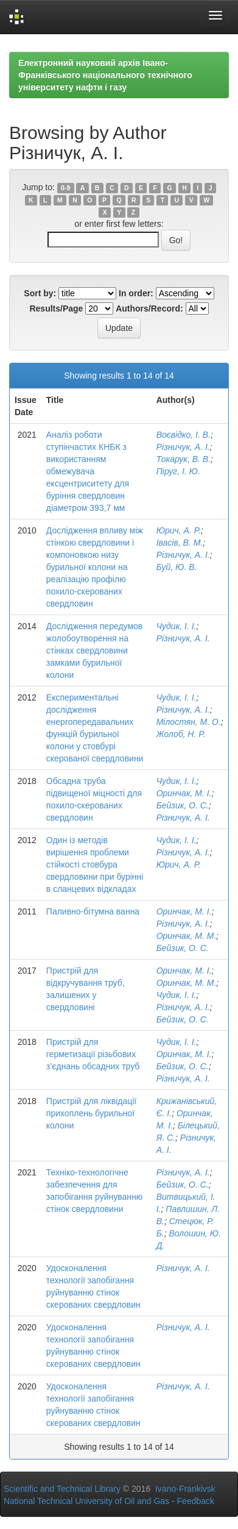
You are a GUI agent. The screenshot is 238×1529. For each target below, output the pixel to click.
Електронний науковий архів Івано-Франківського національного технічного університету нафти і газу (105, 75)
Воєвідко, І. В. (183, 435)
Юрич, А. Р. (178, 530)
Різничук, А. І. (183, 447)
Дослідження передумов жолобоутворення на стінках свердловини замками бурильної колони (94, 650)
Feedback (195, 1501)
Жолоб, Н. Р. (181, 734)
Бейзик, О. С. (182, 805)
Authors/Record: (149, 308)
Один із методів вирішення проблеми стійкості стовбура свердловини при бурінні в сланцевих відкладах (95, 864)
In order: (136, 293)
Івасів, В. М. (179, 542)
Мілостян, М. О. (188, 722)
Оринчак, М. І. (184, 793)
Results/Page (56, 308)
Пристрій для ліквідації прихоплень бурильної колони (91, 1113)
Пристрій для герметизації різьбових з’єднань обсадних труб (93, 1054)
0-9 (65, 187)
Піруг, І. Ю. (178, 471)
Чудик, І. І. (176, 626)
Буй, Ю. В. (176, 567)
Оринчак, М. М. (186, 936)
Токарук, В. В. (183, 459)
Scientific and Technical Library (62, 1489)
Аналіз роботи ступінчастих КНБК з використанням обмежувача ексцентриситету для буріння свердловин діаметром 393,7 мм (87, 471)
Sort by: (40, 293)
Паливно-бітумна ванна (92, 911)
